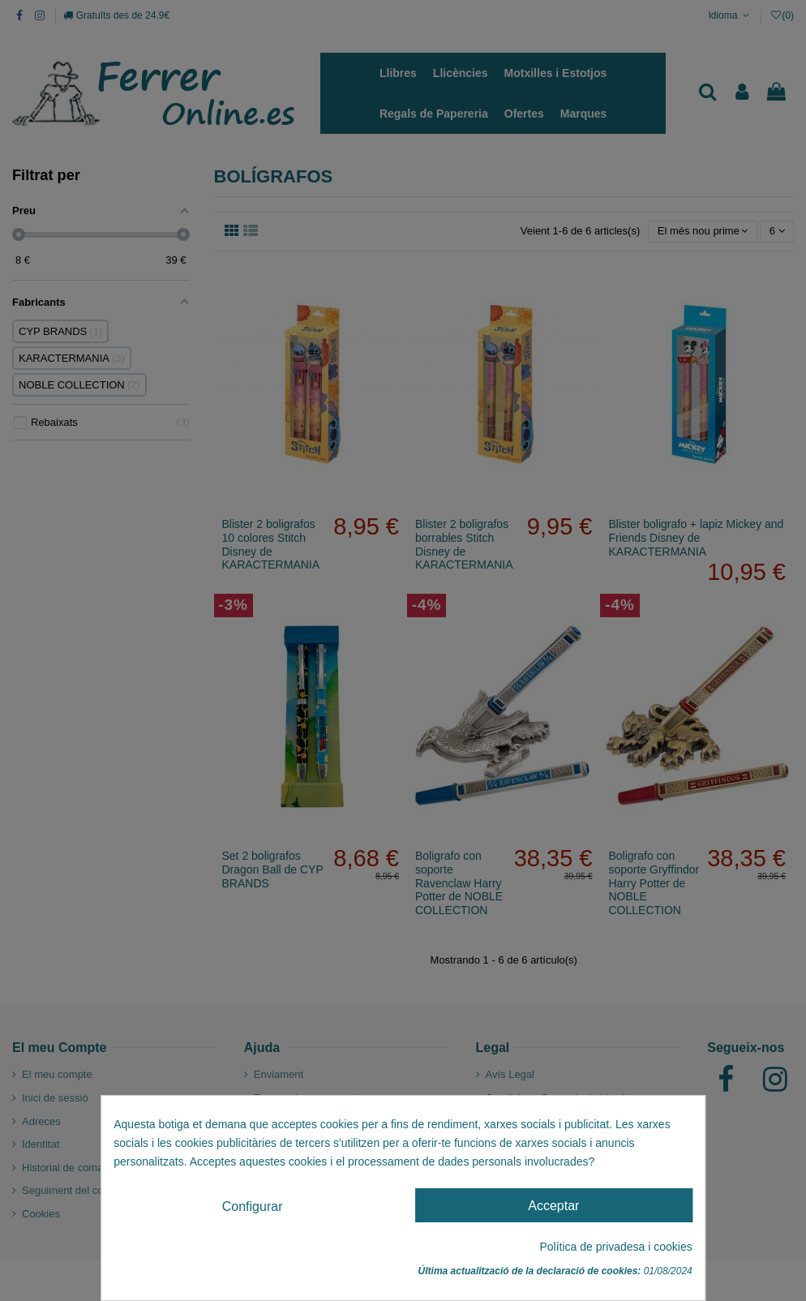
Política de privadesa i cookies (615, 1246)
